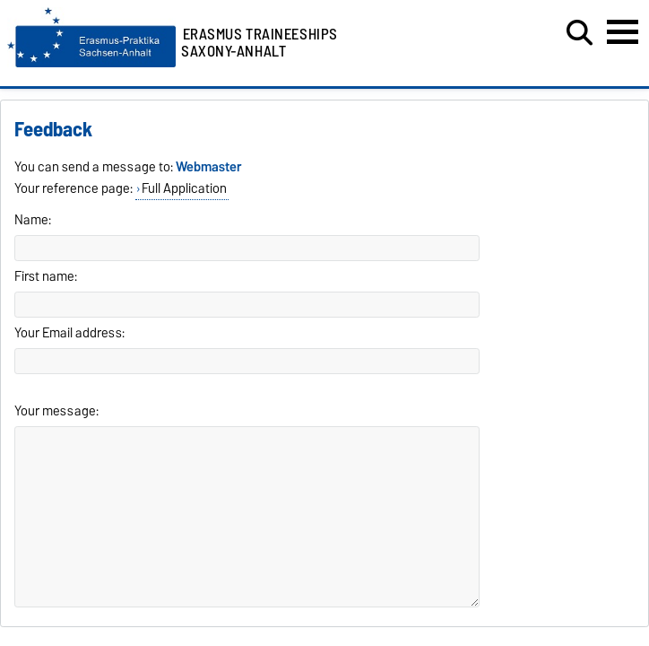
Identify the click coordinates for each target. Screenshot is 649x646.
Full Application (184, 188)
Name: (32, 220)
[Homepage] (91, 63)
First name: (45, 276)
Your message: (56, 411)
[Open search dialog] (580, 33)
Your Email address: (69, 333)
